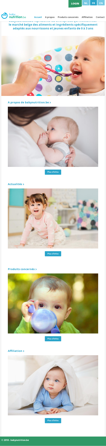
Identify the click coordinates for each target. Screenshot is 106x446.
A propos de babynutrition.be (28, 102)
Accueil (38, 17)
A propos (50, 17)
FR (93, 3)
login (75, 3)
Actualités (15, 184)
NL (86, 3)
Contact (100, 17)
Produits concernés (68, 17)
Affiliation (87, 17)
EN (101, 3)
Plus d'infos (53, 172)
